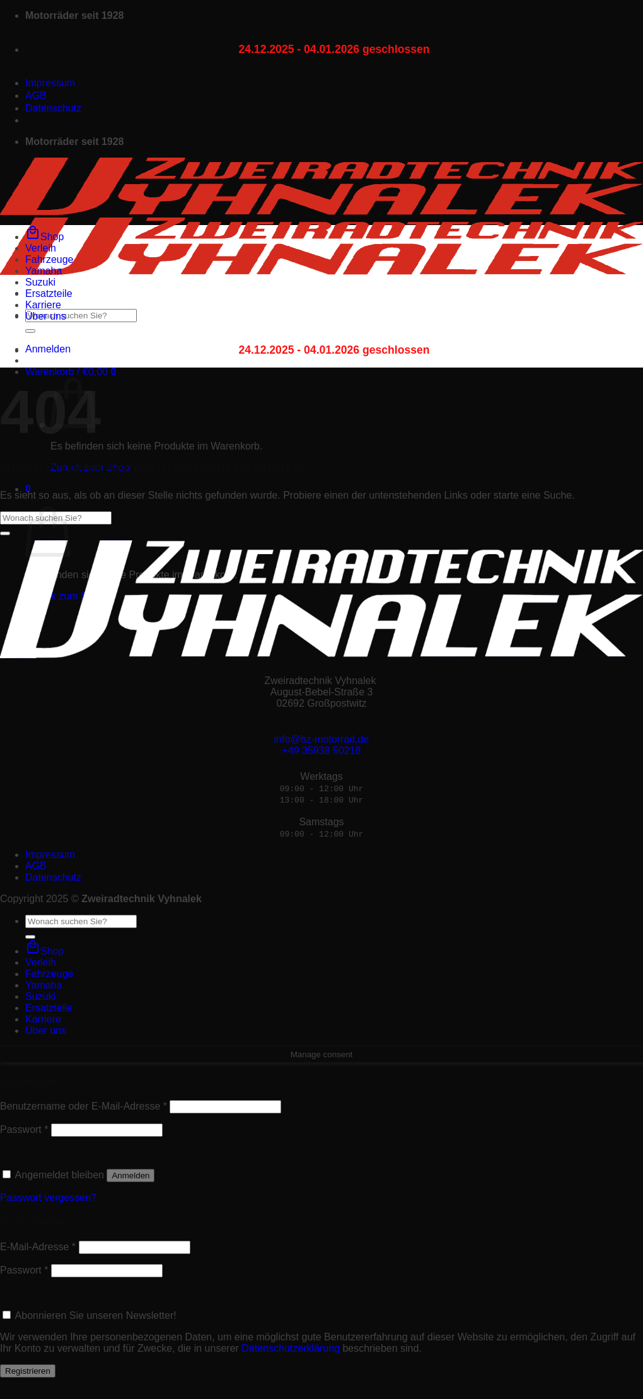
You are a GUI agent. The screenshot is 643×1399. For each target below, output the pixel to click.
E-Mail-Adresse (38, 1246)
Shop (44, 236)
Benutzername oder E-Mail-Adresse (83, 1106)
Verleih (40, 248)
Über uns (45, 316)
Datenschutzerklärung (290, 1348)
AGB (36, 95)
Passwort (24, 1129)
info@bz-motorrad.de (321, 739)
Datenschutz (53, 108)
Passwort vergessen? (48, 1197)
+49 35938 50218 (321, 750)
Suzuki (40, 282)
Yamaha (43, 270)
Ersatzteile (48, 293)
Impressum (50, 83)
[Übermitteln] (30, 331)
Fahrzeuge (49, 259)
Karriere (43, 304)
